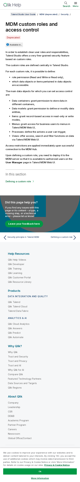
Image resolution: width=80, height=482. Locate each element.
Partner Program (17, 425)
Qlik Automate (15, 337)
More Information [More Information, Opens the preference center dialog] (40, 478)
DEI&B (11, 416)
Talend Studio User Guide (23, 14)
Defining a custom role (18, 181)
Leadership (14, 407)
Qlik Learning (15, 273)
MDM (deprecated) (49, 14)
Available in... (16, 44)
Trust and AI (14, 365)
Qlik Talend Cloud (17, 306)
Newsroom (14, 433)
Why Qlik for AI (16, 370)
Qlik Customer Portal (19, 277)
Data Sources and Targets (22, 383)
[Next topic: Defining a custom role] (59, 238)
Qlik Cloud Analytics (18, 324)
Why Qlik (13, 352)
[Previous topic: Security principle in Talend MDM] (20, 238)
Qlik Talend (14, 302)
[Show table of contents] (6, 14)
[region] (40, 465)
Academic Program (18, 420)
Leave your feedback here (24, 223)
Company (13, 402)
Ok (40, 471)
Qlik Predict (14, 332)
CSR (10, 411)
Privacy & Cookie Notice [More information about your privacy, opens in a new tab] (57, 465)
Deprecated (13, 37)
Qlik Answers (15, 328)
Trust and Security (18, 356)
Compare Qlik (15, 374)
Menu (75, 6)
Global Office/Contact (20, 438)
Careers (12, 429)
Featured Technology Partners (24, 378)
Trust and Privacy (17, 361)
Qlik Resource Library (19, 282)
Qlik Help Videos (17, 259)
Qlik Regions (15, 387)
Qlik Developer (16, 264)
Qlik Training (14, 268)
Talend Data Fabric (18, 311)
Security (65, 14)
